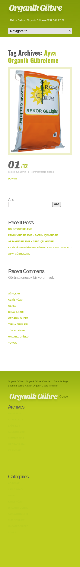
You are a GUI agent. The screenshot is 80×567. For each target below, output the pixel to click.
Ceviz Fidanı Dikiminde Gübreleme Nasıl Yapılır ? (40, 247)
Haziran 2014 (16, 444)
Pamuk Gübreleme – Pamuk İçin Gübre (33, 235)
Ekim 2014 (14, 425)
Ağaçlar (14, 293)
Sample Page (61, 381)
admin (22, 172)
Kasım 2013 (15, 450)
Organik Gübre (35, 8)
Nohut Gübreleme (20, 229)
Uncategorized (18, 336)
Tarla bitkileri (18, 324)
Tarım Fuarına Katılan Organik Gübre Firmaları (34, 385)
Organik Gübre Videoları (38, 381)
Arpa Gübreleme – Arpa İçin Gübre (31, 241)
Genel (12, 306)
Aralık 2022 (15, 419)
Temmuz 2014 (16, 438)
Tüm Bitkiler (16, 330)
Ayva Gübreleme (19, 253)
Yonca (12, 343)
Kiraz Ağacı (16, 312)
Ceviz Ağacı (15, 299)
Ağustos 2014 (17, 432)
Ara (11, 199)
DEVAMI (12, 178)
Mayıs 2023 (14, 413)
